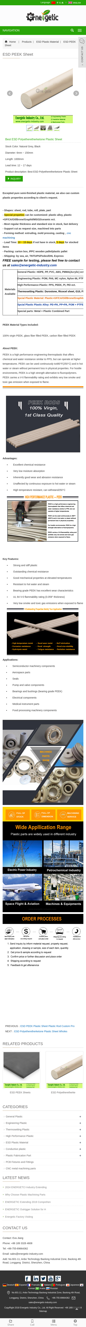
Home (12, 41)
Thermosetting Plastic (17, 1129)
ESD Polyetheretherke (63, 1092)
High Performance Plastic (20, 1136)
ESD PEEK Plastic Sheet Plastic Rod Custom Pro (47, 1026)
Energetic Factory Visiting (19, 1216)
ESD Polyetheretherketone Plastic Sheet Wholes (40, 1031)
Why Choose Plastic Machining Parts (25, 1194)
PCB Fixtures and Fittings (20, 1162)
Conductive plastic (16, 1149)
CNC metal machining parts (21, 1168)
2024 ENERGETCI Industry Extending (26, 1187)
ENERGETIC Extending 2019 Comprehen (28, 1202)
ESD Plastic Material (47, 41)
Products (26, 41)
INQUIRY (14, 178)
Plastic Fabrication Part (18, 1155)
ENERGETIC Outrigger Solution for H (25, 1209)
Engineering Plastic (16, 1123)
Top (75, 1322)
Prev (10, 93)
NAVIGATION (11, 30)
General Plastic (14, 1116)
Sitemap (43, 1311)
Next (76, 93)
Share (11, 1322)
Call (32, 1322)
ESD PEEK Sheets (20, 1092)
